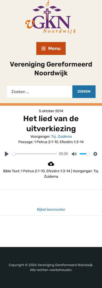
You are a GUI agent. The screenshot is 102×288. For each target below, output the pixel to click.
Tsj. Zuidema (61, 136)
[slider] (34, 153)
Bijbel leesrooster (51, 209)
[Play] (7, 154)
